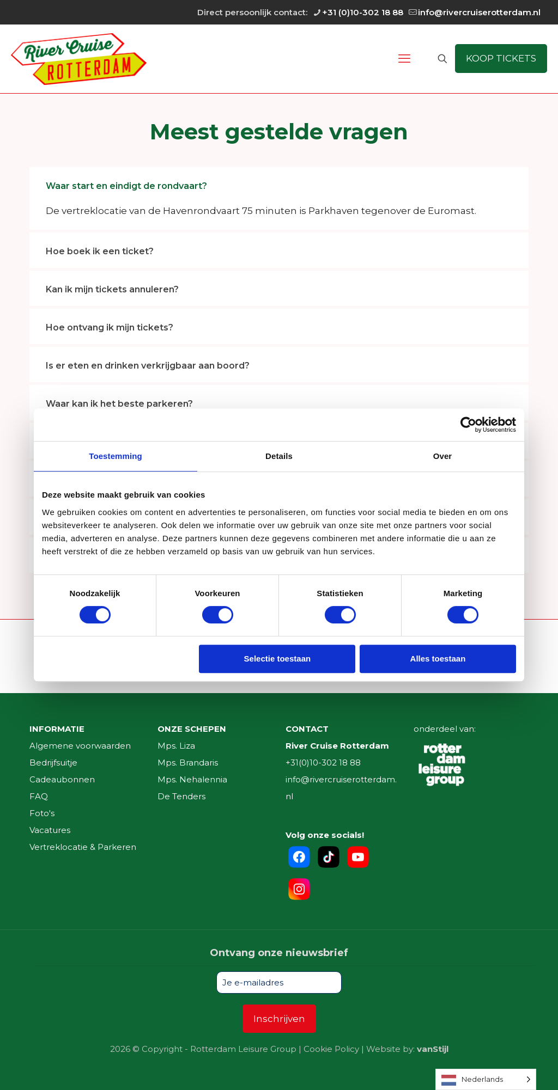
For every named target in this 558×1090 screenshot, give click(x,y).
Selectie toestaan (277, 658)
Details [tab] (279, 456)
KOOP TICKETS (501, 58)
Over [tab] (442, 456)
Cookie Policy (331, 1049)
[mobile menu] (404, 59)
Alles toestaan (438, 658)
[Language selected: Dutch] (485, 1079)
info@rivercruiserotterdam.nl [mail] (479, 12)
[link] (279, 198)
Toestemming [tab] (115, 456)
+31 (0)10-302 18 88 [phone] (362, 12)
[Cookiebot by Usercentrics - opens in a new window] (468, 425)
